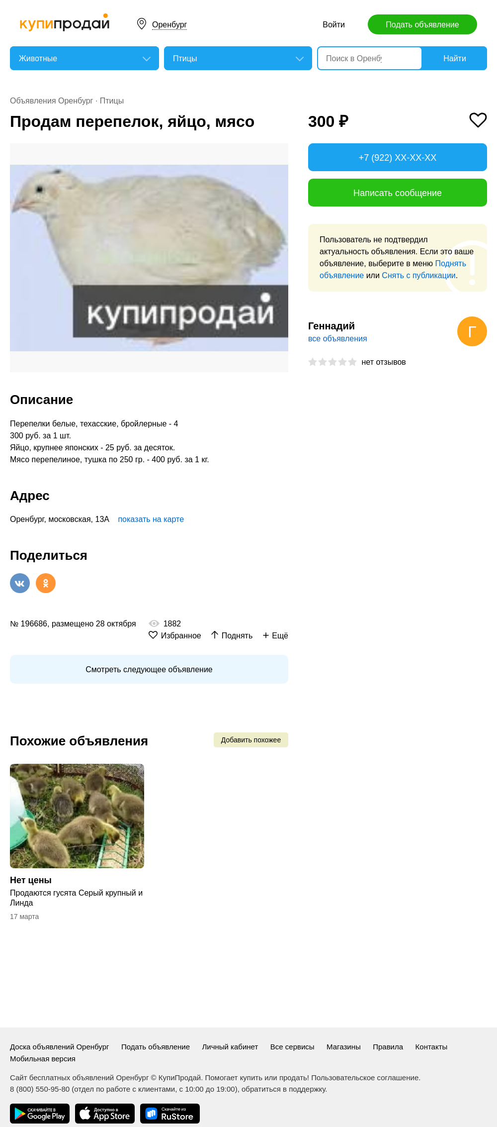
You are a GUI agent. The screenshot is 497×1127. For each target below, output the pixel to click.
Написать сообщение (397, 193)
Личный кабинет (230, 1046)
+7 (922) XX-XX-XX (398, 158)
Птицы (112, 101)
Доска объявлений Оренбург (59, 1046)
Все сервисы (292, 1046)
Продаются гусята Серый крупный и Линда (76, 898)
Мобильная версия (43, 1058)
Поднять (237, 635)
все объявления (337, 338)
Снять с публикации (418, 275)
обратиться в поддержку (283, 1089)
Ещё (280, 635)
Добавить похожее (251, 740)
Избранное (181, 635)
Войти (334, 24)
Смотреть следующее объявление (148, 669)
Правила (388, 1046)
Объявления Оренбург (51, 101)
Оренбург (169, 24)
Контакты (431, 1046)
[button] (279, 152)
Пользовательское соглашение (364, 1077)
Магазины (344, 1046)
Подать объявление (422, 24)
